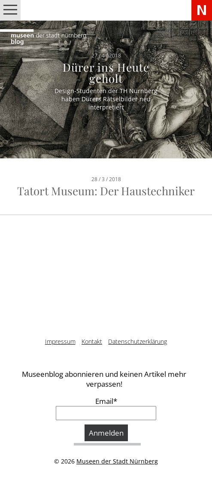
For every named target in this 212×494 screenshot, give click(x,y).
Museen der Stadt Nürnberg (117, 461)
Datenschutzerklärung (137, 341)
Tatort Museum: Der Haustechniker (106, 190)
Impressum (60, 341)
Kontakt (92, 341)
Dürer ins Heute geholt (106, 72)
